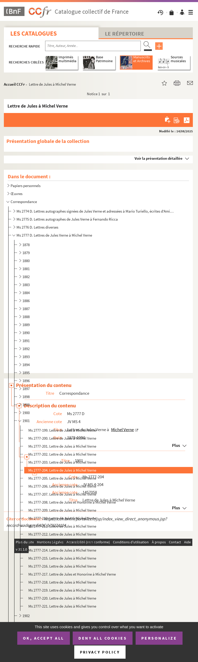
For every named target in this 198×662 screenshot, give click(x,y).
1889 (26, 324)
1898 (26, 396)
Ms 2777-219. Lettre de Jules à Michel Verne (62, 590)
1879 (26, 252)
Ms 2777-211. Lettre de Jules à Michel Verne (62, 526)
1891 (26, 340)
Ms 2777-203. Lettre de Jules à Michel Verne (62, 462)
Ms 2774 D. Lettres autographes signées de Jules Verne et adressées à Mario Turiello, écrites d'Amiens (95, 211)
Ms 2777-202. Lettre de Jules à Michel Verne (62, 454)
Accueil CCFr (14, 84)
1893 (26, 356)
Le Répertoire (124, 33)
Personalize (159, 638)
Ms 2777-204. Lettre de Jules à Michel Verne (62, 470)
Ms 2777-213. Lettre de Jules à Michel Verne (62, 542)
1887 (26, 308)
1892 (26, 348)
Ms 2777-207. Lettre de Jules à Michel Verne (62, 494)
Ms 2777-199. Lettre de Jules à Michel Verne (62, 430)
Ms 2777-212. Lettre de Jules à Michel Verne (62, 534)
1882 (26, 276)
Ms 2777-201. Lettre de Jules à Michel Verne (62, 446)
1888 (26, 316)
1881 (26, 268)
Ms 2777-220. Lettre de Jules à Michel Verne (62, 598)
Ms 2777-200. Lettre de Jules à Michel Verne (62, 438)
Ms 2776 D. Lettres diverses (37, 227)
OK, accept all (43, 638)
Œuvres (16, 193)
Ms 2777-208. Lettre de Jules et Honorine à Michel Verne (72, 502)
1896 (26, 380)
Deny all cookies (102, 638)
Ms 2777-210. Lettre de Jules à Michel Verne (62, 518)
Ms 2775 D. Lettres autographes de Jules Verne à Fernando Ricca (67, 219)
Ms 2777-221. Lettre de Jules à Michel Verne (62, 606)
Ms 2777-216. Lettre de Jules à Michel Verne (62, 566)
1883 (26, 284)
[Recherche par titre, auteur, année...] (93, 46)
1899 (26, 404)
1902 (26, 615)
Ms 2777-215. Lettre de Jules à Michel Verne (62, 558)
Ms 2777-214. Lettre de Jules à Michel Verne (62, 550)
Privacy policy (100, 652)
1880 (26, 260)
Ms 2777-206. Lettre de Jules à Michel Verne (62, 486)
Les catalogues (33, 33)
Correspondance (24, 201)
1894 (26, 364)
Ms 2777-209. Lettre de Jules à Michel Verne (62, 510)
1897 (26, 388)
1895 (26, 372)
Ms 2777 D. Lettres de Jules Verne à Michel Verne (54, 235)
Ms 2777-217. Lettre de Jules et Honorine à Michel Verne (72, 574)
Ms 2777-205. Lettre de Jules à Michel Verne (62, 478)
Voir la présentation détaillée (159, 158)
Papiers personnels (25, 185)
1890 (26, 332)
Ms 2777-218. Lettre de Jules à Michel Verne (62, 582)
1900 (26, 412)
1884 (26, 292)
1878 (26, 244)
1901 (26, 420)
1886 (26, 300)
